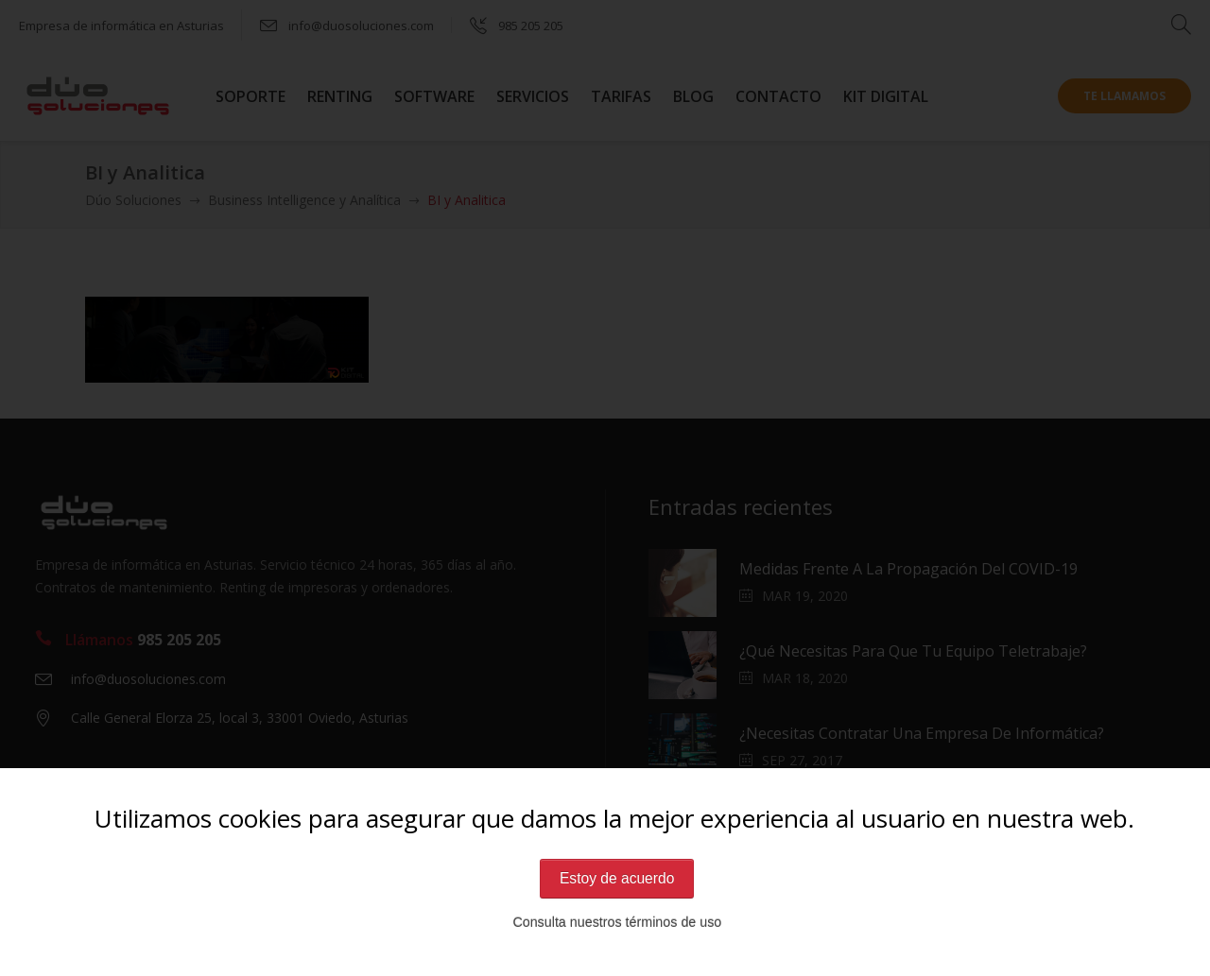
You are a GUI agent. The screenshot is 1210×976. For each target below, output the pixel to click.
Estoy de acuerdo (617, 878)
